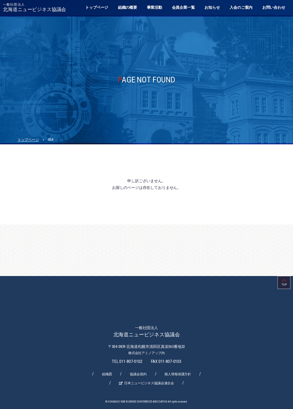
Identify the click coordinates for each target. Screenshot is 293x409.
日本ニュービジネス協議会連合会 (149, 383)
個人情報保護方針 (177, 374)
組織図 (107, 374)
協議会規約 (138, 374)
